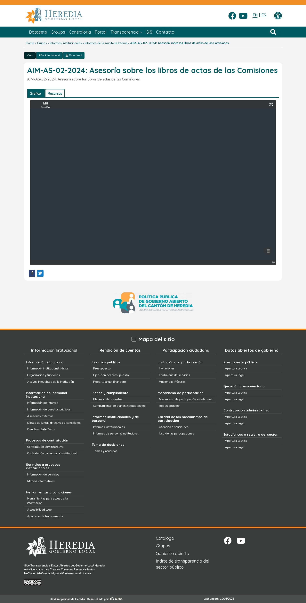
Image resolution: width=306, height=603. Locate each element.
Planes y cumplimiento (110, 393)
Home (30, 43)
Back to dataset (49, 55)
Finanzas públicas (106, 362)
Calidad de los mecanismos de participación (183, 419)
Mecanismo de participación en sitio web (186, 399)
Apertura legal (234, 375)
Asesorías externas (40, 416)
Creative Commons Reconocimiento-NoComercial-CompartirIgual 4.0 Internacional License (59, 571)
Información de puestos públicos (49, 409)
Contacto (165, 32)
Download (74, 55)
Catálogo (165, 538)
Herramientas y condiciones (49, 492)
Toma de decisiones (108, 444)
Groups (58, 32)
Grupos (42, 43)
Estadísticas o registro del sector (250, 434)
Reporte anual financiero (109, 382)
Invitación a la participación (180, 362)
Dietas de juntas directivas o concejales (54, 423)
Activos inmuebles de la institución (50, 382)
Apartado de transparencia (45, 516)
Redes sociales (169, 406)
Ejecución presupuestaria (244, 386)
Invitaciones (167, 368)
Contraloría (80, 32)
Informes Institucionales (66, 43)
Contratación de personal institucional (52, 453)
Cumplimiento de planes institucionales (119, 406)
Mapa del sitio (153, 339)
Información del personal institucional (46, 395)
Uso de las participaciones (176, 433)
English (255, 15)
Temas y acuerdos (105, 451)
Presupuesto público (240, 362)
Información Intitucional (45, 362)
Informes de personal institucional (115, 433)
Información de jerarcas (42, 403)
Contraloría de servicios (174, 375)
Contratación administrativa (45, 447)
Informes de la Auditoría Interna (106, 43)
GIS (149, 32)
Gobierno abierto (172, 553)
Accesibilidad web (39, 510)
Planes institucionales (107, 399)
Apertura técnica (236, 368)
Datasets (38, 32)
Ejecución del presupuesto (111, 375)
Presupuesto (102, 368)
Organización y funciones (43, 375)
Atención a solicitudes (174, 427)
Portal (101, 32)
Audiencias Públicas (172, 382)
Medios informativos (41, 481)
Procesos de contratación (47, 440)
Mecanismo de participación (181, 393)
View (30, 55)
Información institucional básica (47, 368)
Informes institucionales (109, 427)
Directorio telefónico (41, 429)
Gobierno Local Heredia (90, 565)
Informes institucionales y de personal (115, 419)
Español (263, 15)
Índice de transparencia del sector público (182, 564)
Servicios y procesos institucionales (43, 466)
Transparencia (126, 32)
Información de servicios (43, 474)
